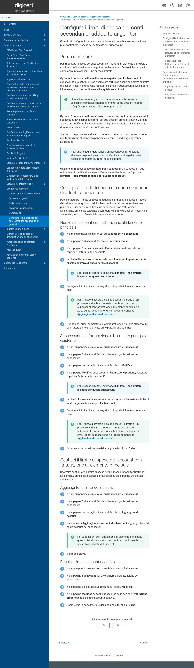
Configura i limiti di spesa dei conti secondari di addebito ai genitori (24, 221)
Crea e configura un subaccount (25, 193)
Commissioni (15, 213)
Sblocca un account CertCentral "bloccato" (23, 65)
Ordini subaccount (18, 203)
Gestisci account (25, 45)
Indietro (65, 642)
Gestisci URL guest (27, 153)
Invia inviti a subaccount (21, 208)
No (118, 625)
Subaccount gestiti (18, 198)
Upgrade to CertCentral (25, 263)
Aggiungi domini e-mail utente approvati (21, 256)
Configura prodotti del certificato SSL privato (23, 169)
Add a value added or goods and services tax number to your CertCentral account (23, 87)
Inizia (25, 30)
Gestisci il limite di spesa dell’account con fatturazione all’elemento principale (175, 77)
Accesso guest (14, 250)
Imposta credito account (19, 79)
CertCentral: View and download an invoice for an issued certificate (24, 105)
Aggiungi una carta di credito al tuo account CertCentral (27, 72)
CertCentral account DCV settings (27, 163)
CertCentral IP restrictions (27, 184)
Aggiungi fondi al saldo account (176, 88)
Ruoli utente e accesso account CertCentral (22, 121)
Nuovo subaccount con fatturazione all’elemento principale (177, 52)
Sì (104, 625)
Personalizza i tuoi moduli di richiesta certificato (27, 147)
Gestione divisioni (27, 140)
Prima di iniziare (171, 33)
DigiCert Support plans (27, 229)
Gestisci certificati (25, 35)
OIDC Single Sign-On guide (27, 50)
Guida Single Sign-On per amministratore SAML (27, 56)
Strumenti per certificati (25, 40)
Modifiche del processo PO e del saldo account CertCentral (22, 177)
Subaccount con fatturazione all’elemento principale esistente (177, 64)
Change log (10, 268)
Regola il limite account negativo (176, 96)
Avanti (143, 642)
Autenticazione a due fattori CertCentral (27, 243)
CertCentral (9, 24)
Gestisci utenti (27, 128)
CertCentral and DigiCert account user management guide (27, 134)
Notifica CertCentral (27, 158)
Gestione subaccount (27, 189)
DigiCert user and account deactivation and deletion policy (22, 235)
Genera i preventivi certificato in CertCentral (22, 113)
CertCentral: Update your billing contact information (22, 97)
